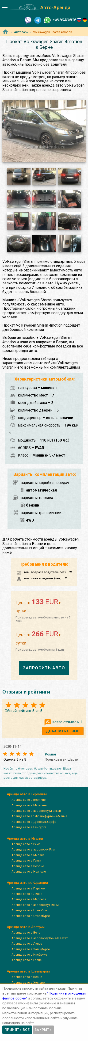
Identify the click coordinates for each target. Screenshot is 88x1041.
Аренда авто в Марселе (28, 899)
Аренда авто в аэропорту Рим (33, 849)
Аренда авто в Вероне (27, 866)
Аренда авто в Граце (26, 960)
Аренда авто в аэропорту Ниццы (35, 905)
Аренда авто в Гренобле (29, 910)
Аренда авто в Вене (25, 932)
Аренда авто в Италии (25, 838)
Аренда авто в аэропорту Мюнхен (36, 810)
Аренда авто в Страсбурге (30, 916)
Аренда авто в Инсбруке (29, 954)
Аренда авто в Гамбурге (28, 827)
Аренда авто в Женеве (28, 982)
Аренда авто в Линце (26, 943)
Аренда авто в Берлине (28, 799)
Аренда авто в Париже (28, 888)
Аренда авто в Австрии (26, 927)
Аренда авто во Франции (27, 883)
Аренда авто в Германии (27, 794)
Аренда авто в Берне (26, 977)
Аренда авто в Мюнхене (28, 805)
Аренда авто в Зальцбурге (30, 949)
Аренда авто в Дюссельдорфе (33, 822)
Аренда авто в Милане (27, 855)
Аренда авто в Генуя (26, 860)
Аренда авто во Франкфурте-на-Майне (39, 816)
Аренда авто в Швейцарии (28, 971)
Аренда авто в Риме (25, 844)
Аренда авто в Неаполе (28, 871)
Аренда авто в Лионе (26, 894)
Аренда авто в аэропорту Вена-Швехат (39, 938)
